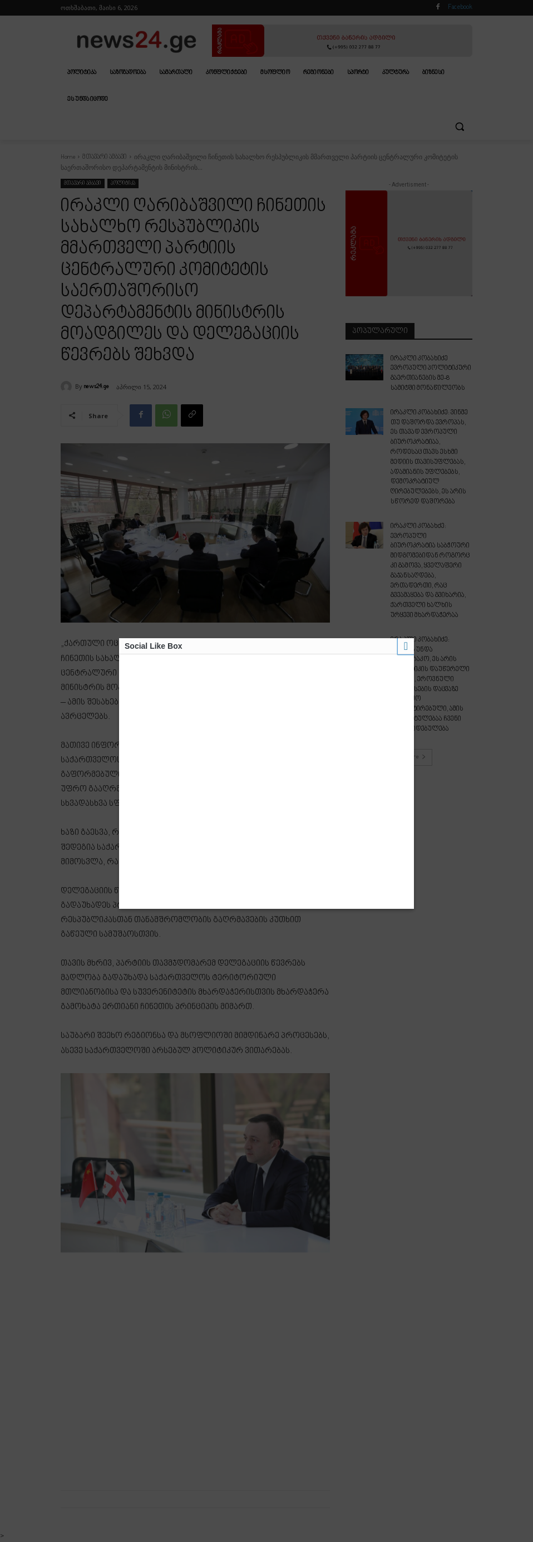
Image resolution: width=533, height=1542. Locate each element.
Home (68, 157)
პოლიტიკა (123, 183)
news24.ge (96, 386)
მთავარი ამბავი (104, 157)
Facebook (460, 7)
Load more (409, 700)
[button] (459, 127)
